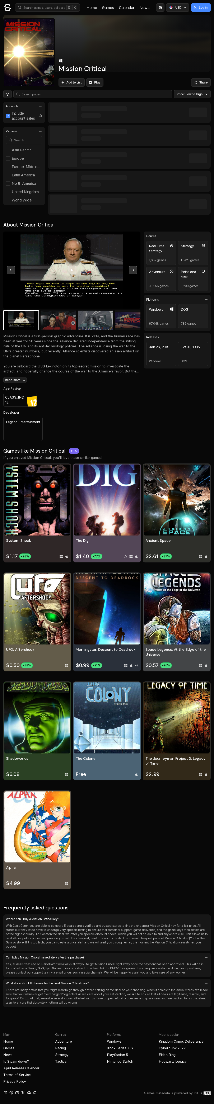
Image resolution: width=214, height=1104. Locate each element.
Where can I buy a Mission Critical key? (107, 919)
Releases (177, 337)
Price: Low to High (193, 94)
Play (94, 82)
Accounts (24, 106)
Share (200, 82)
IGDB (198, 1093)
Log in (200, 7)
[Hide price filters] (7, 94)
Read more (15, 380)
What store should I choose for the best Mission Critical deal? (107, 983)
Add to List (71, 82)
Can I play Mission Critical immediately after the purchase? (107, 957)
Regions (24, 131)
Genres (177, 236)
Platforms (177, 299)
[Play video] (72, 270)
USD (178, 7)
